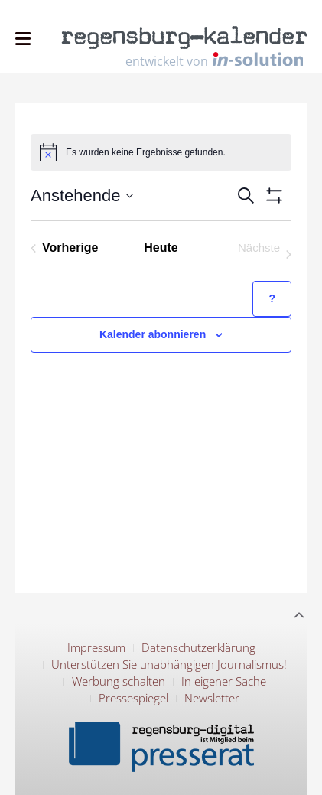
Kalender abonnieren (152, 334)
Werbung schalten (118, 681)
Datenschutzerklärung (198, 647)
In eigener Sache (223, 681)
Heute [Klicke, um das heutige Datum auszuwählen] (160, 247)
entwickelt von (214, 60)
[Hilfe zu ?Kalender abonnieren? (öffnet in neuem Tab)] (271, 299)
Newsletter (211, 697)
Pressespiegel (133, 697)
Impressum (96, 647)
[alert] (161, 152)
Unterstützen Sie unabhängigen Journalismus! (169, 664)
